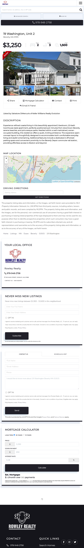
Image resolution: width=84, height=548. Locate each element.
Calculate (42, 464)
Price (7, 437)
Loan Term (9, 432)
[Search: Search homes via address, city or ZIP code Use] (42, 10)
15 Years (27, 432)
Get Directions (72, 192)
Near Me (63, 16)
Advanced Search (22, 16)
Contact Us (8, 277)
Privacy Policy (22, 324)
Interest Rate (10, 453)
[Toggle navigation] (80, 2)
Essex (26, 230)
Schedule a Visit (60, 351)
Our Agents (18, 277)
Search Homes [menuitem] (48, 542)
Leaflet (55, 181)
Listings (13, 230)
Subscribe (16, 332)
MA (20, 230)
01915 (42, 230)
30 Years (18, 432)
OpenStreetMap (67, 181)
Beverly (34, 230)
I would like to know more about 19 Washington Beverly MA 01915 (42, 379)
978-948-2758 (42, 22)
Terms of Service (59, 414)
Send (17, 407)
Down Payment (11, 445)
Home (5, 230)
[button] (80, 9)
